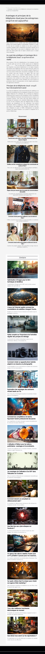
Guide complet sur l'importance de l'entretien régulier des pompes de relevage (22, 335)
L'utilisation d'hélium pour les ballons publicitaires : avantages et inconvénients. (20, 445)
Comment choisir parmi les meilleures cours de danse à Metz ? (22, 217)
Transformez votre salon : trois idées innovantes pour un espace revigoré (22, 139)
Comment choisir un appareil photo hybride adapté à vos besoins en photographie (21, 363)
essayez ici (12, 65)
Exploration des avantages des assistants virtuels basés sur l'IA (20, 390)
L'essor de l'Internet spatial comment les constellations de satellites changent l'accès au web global (21, 309)
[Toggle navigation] (3, 2)
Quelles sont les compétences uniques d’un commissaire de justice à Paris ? (22, 165)
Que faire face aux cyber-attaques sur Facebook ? (19, 527)
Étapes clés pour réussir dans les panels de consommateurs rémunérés (22, 191)
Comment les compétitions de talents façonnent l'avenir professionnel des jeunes (21, 418)
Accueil (7, 7)
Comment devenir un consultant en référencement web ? (18, 500)
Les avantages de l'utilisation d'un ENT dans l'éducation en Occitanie (21, 472)
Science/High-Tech (15, 7)
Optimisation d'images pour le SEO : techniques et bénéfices (19, 281)
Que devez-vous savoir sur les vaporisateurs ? (22, 636)
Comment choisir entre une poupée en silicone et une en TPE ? (22, 243)
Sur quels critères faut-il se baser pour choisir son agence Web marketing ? (22, 582)
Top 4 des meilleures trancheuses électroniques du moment (18, 609)
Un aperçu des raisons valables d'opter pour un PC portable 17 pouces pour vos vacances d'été (21, 555)
